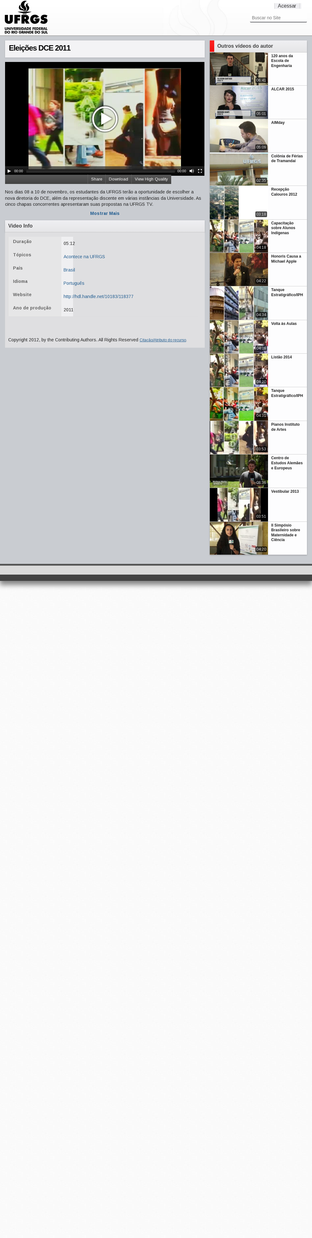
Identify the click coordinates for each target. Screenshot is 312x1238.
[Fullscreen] (200, 171)
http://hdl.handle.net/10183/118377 (99, 296)
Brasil (69, 269)
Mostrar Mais (105, 213)
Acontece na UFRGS (84, 256)
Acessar (287, 6)
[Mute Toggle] (191, 171)
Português (74, 283)
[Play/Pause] (9, 171)
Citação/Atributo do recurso (163, 340)
